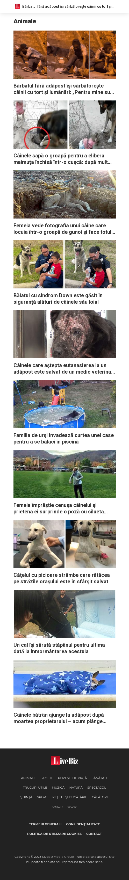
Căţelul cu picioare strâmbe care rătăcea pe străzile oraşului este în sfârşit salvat (61, 578)
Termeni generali (45, 824)
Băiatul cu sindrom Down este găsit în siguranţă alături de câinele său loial (58, 298)
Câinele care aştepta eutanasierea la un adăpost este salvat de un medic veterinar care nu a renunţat (63, 368)
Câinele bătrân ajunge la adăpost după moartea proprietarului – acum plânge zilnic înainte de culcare (58, 718)
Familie (46, 778)
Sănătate (100, 778)
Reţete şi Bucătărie (69, 797)
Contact (94, 834)
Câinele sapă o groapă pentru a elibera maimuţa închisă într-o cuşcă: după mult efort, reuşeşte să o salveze (60, 158)
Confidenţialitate (83, 824)
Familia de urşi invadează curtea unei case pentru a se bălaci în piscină (63, 438)
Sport (42, 797)
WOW (72, 807)
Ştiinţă (26, 797)
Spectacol (96, 787)
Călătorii (100, 797)
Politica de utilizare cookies (54, 834)
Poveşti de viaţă (72, 778)
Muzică (58, 787)
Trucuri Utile (35, 787)
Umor (57, 807)
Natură (75, 787)
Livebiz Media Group (58, 857)
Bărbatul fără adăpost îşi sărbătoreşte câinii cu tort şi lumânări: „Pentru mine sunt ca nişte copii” (64, 89)
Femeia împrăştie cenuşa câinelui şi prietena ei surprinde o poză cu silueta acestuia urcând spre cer (58, 508)
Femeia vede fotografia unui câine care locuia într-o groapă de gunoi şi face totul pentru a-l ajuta (62, 228)
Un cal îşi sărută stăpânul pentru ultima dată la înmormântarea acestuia (59, 648)
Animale (28, 778)
